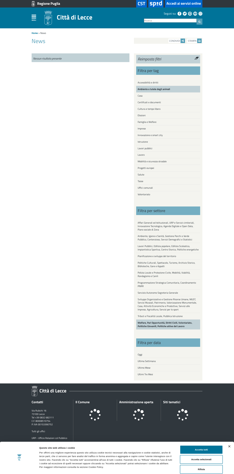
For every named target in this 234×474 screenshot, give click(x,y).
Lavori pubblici (145, 148)
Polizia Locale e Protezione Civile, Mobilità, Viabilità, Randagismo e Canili (164, 274)
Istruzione (143, 142)
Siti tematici (171, 402)
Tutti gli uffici (38, 431)
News (43, 33)
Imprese (142, 128)
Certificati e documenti (149, 102)
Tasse (140, 181)
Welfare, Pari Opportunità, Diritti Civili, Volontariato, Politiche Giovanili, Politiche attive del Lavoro (165, 324)
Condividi (177, 41)
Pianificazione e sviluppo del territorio (157, 256)
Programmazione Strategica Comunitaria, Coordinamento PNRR (167, 284)
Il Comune (83, 402)
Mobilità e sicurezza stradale (152, 161)
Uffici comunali (145, 188)
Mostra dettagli (158, 468)
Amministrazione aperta (136, 402)
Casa (140, 95)
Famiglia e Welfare (147, 122)
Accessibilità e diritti (148, 82)
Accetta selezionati (201, 451)
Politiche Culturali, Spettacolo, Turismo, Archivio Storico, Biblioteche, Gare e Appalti (166, 264)
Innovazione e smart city (150, 135)
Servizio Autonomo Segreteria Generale (158, 293)
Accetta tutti (201, 441)
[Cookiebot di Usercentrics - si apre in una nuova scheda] (19, 468)
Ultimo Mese (144, 367)
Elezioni (142, 115)
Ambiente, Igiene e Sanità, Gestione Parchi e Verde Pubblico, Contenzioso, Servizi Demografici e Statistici (165, 237)
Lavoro (141, 155)
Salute (141, 174)
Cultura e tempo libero (149, 109)
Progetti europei (146, 168)
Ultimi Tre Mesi (145, 374)
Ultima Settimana (147, 361)
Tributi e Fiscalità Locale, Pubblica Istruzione (160, 316)
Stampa (195, 41)
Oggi (140, 354)
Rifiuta (201, 460)
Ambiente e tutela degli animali (154, 89)
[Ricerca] (170, 21)
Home (35, 33)
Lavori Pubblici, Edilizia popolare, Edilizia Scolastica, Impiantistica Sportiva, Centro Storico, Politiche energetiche (168, 247)
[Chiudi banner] (229, 438)
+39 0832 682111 (44, 417)
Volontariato (144, 194)
